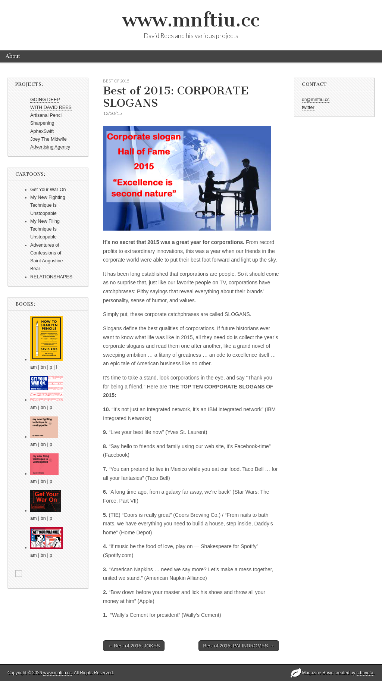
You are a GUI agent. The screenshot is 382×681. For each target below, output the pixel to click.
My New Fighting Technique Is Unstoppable (47, 205)
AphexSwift (42, 131)
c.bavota (365, 672)
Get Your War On (48, 189)
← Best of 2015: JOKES (134, 646)
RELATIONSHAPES (51, 276)
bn (43, 367)
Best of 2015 (116, 80)
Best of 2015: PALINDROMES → (239, 646)
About (13, 56)
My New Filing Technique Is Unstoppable (45, 229)
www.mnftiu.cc (191, 20)
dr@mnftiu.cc (315, 99)
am (33, 367)
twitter (308, 107)
